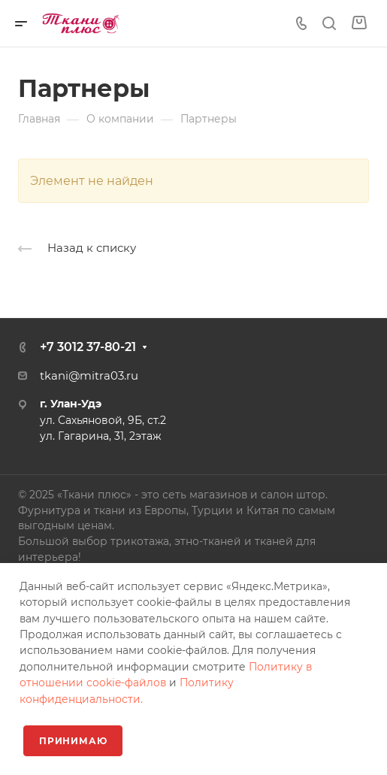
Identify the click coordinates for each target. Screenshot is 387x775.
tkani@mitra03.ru (89, 376)
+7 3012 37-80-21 (88, 347)
